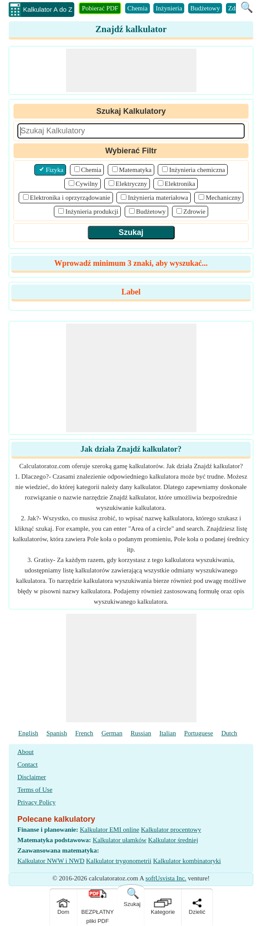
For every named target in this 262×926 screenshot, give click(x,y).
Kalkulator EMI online (109, 829)
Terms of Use (35, 789)
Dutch (229, 733)
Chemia (137, 8)
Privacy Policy (36, 802)
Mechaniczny (223, 197)
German (111, 733)
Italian (167, 733)
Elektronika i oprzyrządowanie (70, 197)
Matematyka (135, 169)
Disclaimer (31, 777)
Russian (140, 733)
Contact (27, 764)
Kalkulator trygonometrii (118, 860)
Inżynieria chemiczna (197, 169)
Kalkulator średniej (173, 840)
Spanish (56, 733)
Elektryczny (131, 183)
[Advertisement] (131, 70)
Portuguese (198, 733)
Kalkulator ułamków (119, 840)
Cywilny (87, 183)
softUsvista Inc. (166, 878)
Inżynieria (169, 8)
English (28, 733)
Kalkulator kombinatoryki (187, 860)
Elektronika (180, 183)
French (84, 733)
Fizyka (54, 169)
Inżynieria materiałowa (158, 197)
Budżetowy (205, 8)
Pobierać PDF (100, 8)
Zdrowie (194, 211)
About (25, 751)
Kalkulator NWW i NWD (50, 860)
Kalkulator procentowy (171, 829)
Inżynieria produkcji (91, 211)
